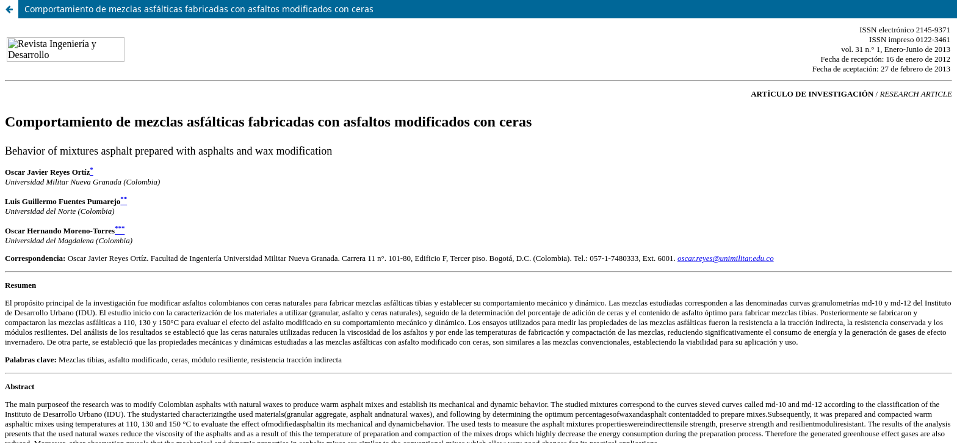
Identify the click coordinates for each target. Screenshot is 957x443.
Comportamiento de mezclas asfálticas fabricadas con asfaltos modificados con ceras (199, 9)
